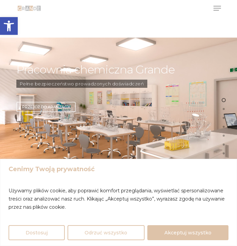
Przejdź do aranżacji (46, 107)
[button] (9, 26)
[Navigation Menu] (217, 8)
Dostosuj (37, 233)
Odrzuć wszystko (106, 233)
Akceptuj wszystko (187, 233)
